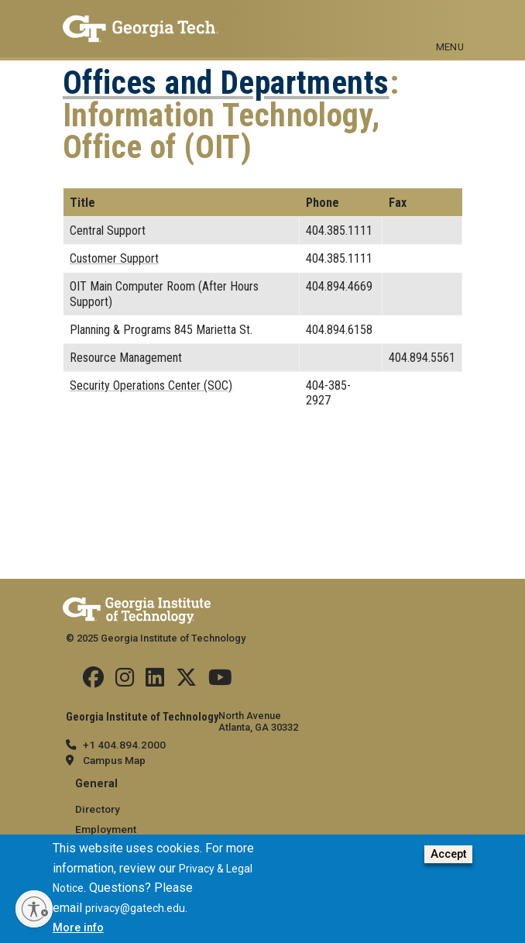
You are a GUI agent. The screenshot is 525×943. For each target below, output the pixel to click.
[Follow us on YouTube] (220, 681)
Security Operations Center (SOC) (151, 385)
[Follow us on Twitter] (186, 681)
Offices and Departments (226, 83)
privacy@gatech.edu (135, 910)
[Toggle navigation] (449, 21)
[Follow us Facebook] (93, 681)
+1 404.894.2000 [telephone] (124, 744)
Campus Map (114, 760)
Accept (448, 856)
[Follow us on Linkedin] (155, 681)
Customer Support (114, 258)
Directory (97, 809)
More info (78, 930)
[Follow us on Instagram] (124, 681)
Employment (105, 829)
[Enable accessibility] (34, 909)
